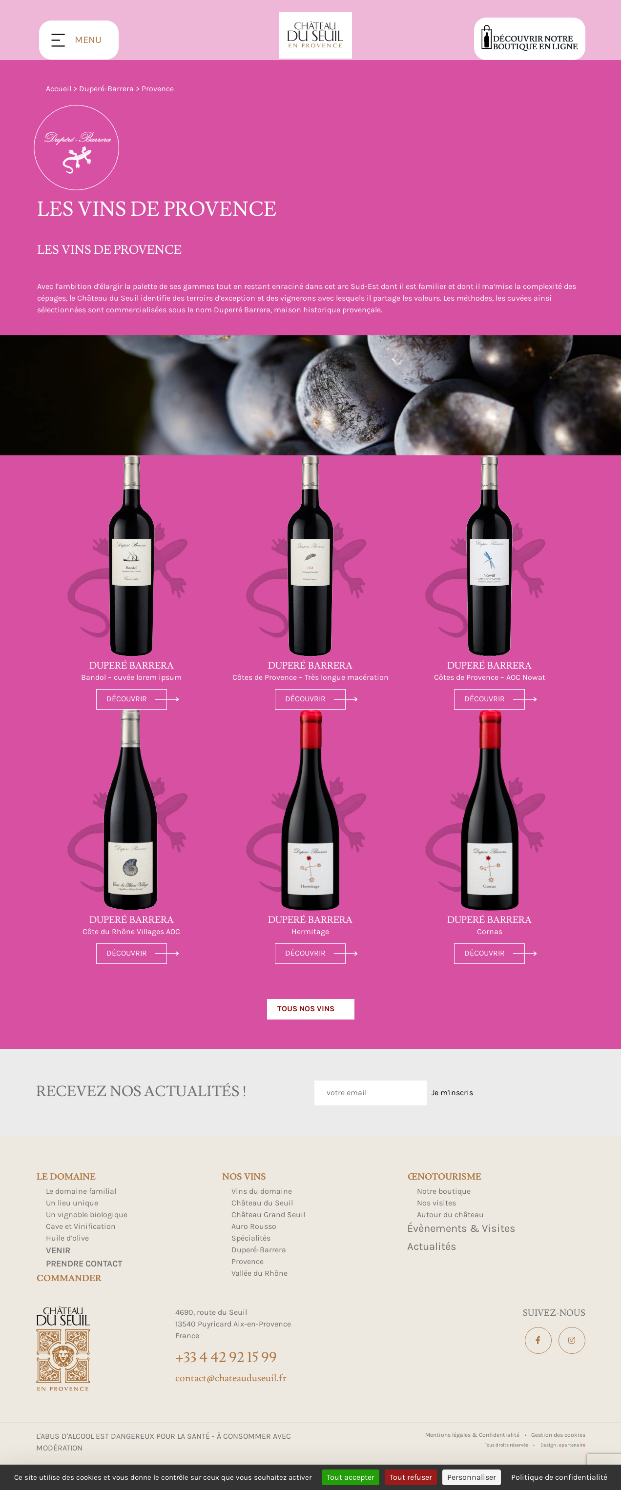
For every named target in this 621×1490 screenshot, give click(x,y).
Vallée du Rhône (259, 1273)
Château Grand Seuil (268, 1214)
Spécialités (250, 1238)
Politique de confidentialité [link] (559, 1477)
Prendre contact (84, 1263)
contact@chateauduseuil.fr (231, 1378)
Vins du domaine (261, 1191)
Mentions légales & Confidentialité (473, 1434)
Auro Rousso (253, 1226)
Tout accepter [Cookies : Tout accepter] (350, 1477)
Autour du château (450, 1214)
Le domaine (66, 1177)
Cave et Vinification (81, 1226)
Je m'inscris (452, 1092)
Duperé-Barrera (106, 88)
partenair (572, 1445)
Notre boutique (444, 1191)
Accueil (58, 88)
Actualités (431, 1246)
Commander (69, 1279)
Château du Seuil (262, 1202)
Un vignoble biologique (86, 1214)
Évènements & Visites (461, 1228)
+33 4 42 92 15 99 (226, 1357)
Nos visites (436, 1202)
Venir (58, 1250)
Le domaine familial (81, 1191)
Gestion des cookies (558, 1434)
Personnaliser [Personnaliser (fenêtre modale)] (471, 1477)
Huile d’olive (67, 1238)
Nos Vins (244, 1177)
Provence (247, 1261)
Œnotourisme (444, 1177)
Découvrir (126, 698)
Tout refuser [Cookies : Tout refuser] (411, 1477)
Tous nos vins (305, 1008)
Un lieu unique (72, 1202)
